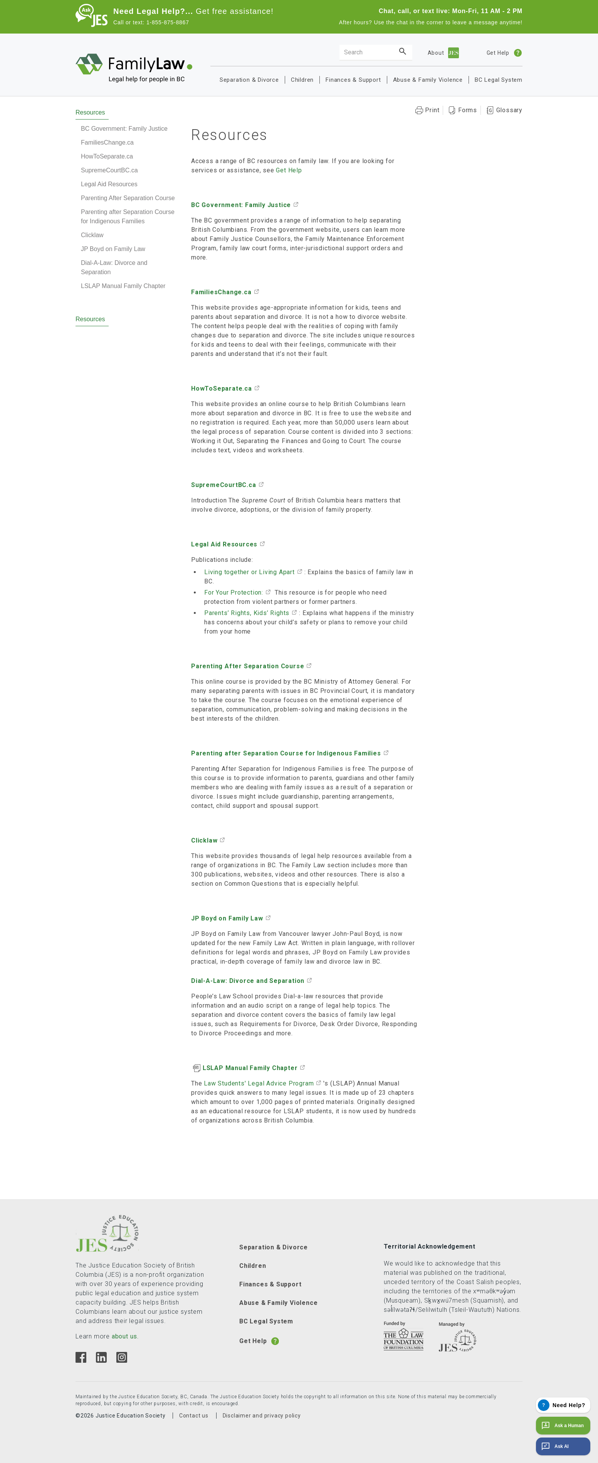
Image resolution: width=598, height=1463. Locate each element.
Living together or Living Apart (249, 572)
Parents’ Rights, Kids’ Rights (246, 613)
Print (432, 110)
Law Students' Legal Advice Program (258, 1083)
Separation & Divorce (249, 79)
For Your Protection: (233, 592)
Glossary (509, 110)
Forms (467, 110)
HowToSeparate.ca (107, 156)
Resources (90, 112)
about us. (125, 1336)
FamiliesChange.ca (107, 142)
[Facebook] (81, 1360)
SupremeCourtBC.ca (109, 170)
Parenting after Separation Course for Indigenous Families (128, 216)
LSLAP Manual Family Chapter (123, 286)
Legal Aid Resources (109, 184)
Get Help (289, 170)
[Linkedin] (101, 1360)
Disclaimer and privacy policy (262, 1415)
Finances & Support (353, 79)
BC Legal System (498, 79)
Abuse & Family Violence (428, 79)
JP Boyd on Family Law (113, 249)
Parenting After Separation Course (128, 198)
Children (302, 79)
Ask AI (554, 1446)
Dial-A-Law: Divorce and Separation (114, 267)
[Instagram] (121, 1360)
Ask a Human (562, 1425)
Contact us (193, 1415)
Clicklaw (92, 235)
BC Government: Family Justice (124, 128)
